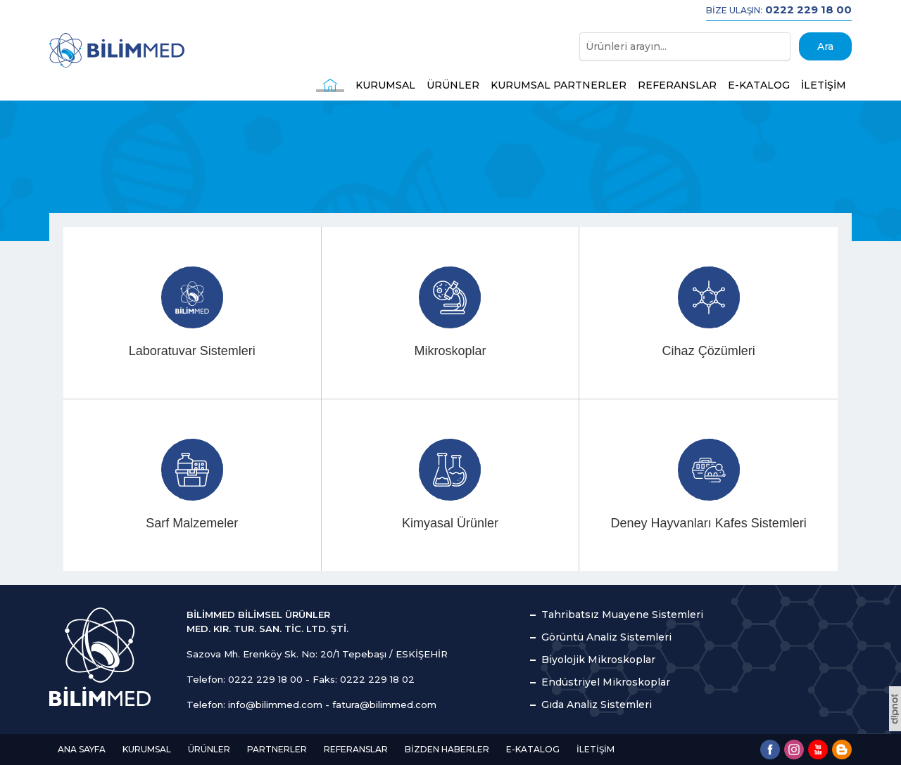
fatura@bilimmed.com (384, 704)
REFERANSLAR (677, 85)
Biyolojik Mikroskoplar (598, 659)
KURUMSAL (385, 85)
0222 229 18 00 (265, 679)
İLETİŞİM (823, 85)
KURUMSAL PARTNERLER (558, 85)
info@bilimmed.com (275, 704)
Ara (825, 46)
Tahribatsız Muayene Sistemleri (622, 614)
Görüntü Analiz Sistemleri (606, 637)
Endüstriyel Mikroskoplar (605, 682)
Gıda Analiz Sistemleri (596, 704)
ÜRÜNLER (453, 85)
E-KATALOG (759, 85)
